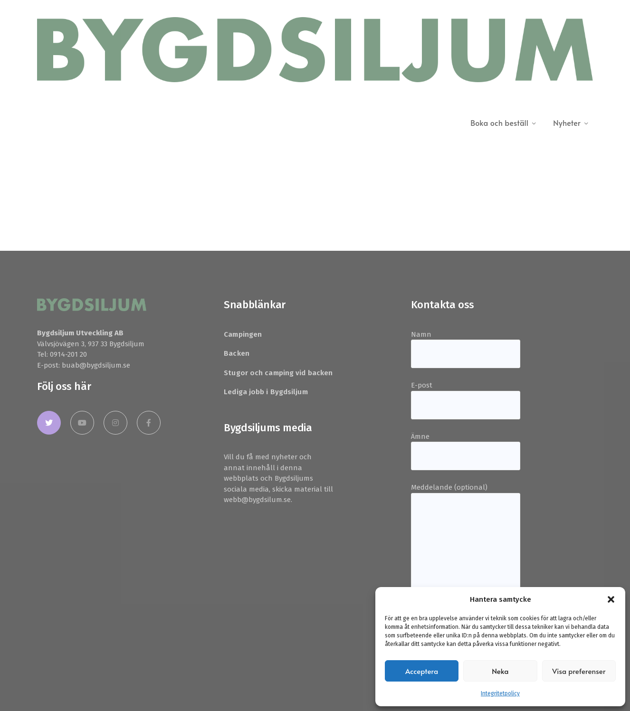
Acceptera (421, 671)
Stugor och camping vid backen (278, 373)
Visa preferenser (578, 671)
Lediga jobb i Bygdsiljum (265, 392)
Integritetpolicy (500, 693)
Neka (500, 671)
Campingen (243, 334)
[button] (611, 599)
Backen (236, 353)
